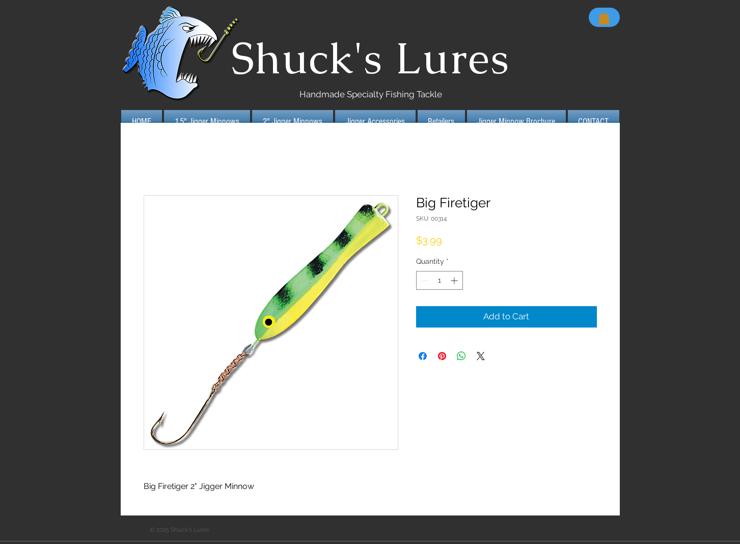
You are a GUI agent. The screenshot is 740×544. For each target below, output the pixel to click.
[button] (604, 17)
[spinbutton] (439, 280)
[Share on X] (481, 356)
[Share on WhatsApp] (461, 356)
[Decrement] (424, 280)
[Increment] (455, 280)
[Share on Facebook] (423, 356)
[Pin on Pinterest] (442, 356)
